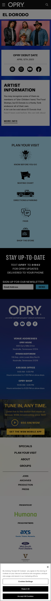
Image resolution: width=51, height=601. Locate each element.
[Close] (48, 567)
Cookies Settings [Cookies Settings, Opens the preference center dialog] (25, 581)
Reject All (26, 589)
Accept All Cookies (25, 596)
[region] (25, 582)
